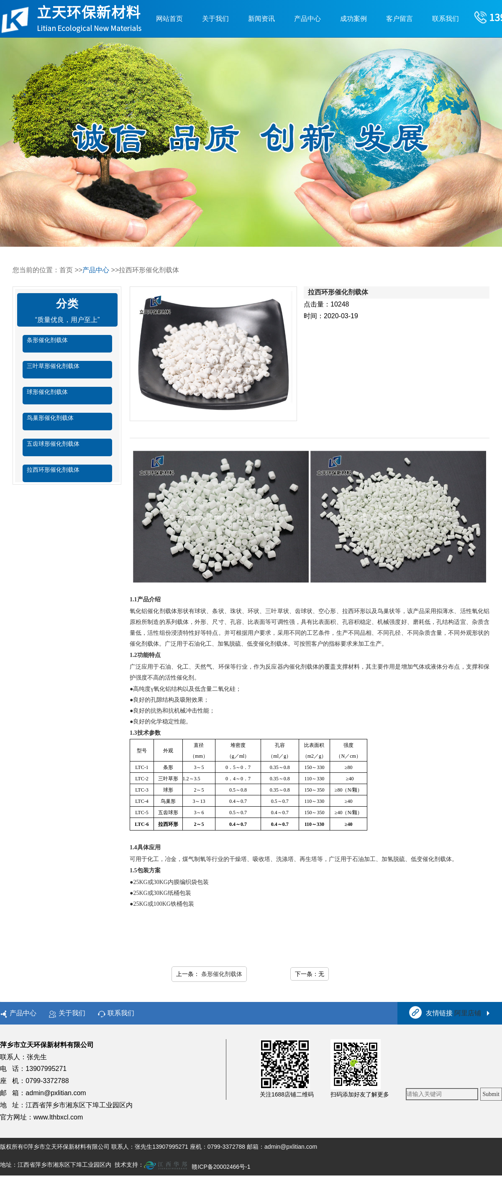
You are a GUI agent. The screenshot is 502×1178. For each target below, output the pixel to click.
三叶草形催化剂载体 (53, 366)
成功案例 (353, 18)
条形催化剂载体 (47, 340)
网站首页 (169, 18)
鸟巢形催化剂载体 (50, 417)
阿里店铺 (467, 1013)
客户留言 (399, 18)
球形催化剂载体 (47, 391)
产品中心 (307, 18)
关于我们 (215, 18)
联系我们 (445, 18)
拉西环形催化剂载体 (53, 469)
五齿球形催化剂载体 (53, 443)
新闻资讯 (261, 18)
